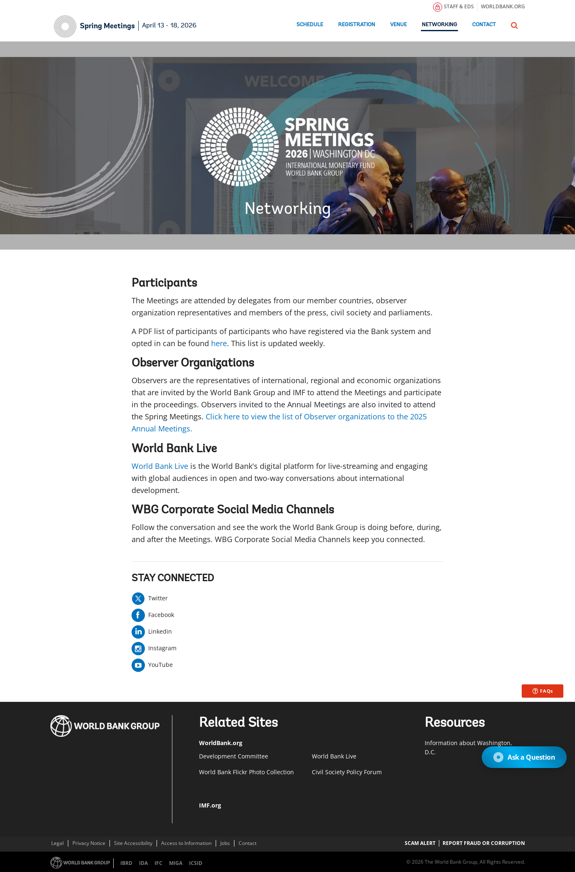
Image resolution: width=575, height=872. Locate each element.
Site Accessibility (133, 843)
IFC (158, 863)
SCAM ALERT (420, 843)
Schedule (309, 24)
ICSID (195, 863)
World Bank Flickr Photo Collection (246, 772)
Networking (439, 24)
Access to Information (186, 843)
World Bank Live (160, 466)
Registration (356, 24)
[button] (514, 24)
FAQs (543, 691)
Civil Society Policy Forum (347, 772)
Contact (484, 24)
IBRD (126, 863)
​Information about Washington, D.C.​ (468, 747)
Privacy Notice (88, 843)
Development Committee (233, 756)
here (219, 343)
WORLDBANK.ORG (503, 6)
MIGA (175, 863)
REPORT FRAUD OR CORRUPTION (484, 843)
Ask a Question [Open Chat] (524, 757)
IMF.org (210, 805)
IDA (143, 863)
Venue (398, 24)
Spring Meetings (107, 26)
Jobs (225, 843)
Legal (57, 843)
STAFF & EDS (453, 7)
